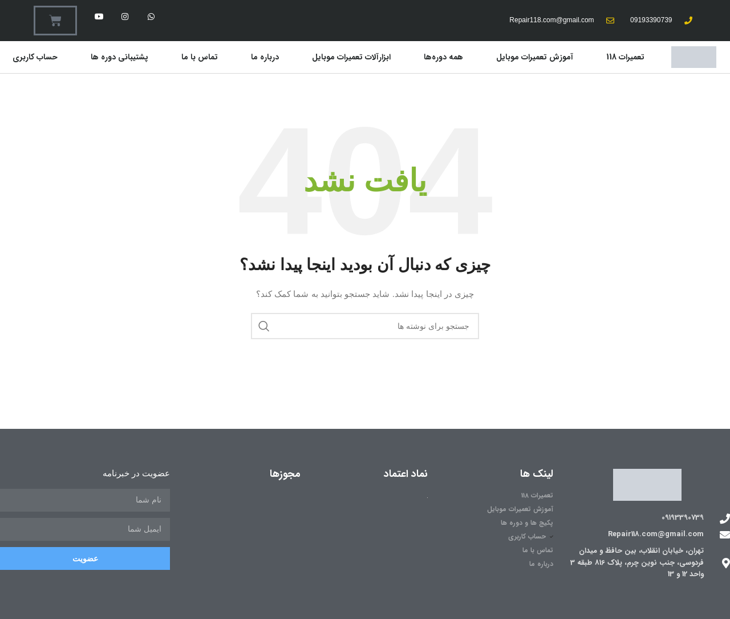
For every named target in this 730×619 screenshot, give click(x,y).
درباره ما (265, 57)
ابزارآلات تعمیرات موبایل (351, 57)
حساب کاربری (35, 57)
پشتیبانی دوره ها (119, 57)
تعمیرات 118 (625, 57)
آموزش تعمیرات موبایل (534, 57)
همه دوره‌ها (443, 57)
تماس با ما (199, 57)
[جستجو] (365, 326)
